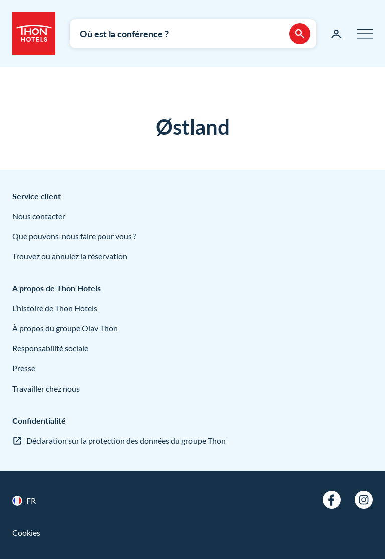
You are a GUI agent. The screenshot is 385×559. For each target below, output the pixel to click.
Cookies (26, 532)
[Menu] (365, 34)
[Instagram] (364, 500)
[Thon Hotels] (33, 33)
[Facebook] (332, 500)
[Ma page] (336, 34)
